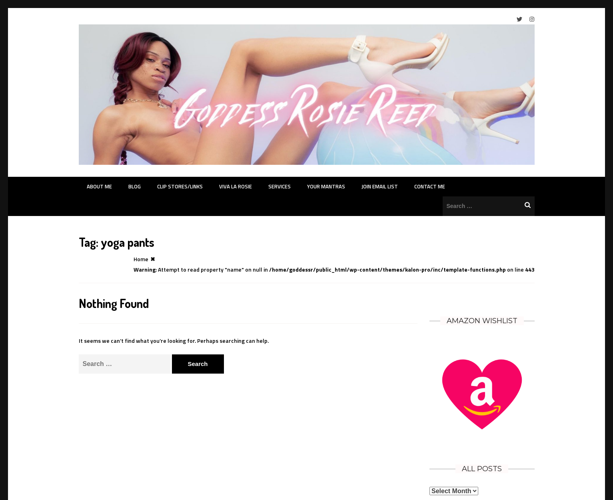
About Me (99, 186)
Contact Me (429, 186)
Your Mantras (326, 186)
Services (279, 186)
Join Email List (379, 186)
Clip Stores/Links (180, 186)
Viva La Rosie (235, 186)
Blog (134, 186)
